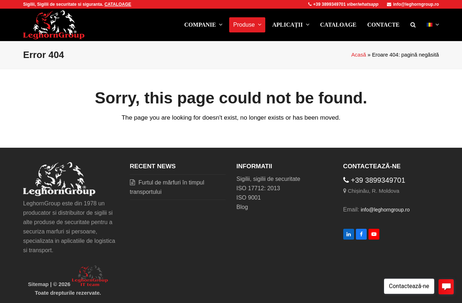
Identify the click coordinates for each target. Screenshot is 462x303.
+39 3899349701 (327, 4)
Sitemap (38, 284)
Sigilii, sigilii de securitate (268, 179)
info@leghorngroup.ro (413, 4)
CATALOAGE (117, 4)
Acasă (358, 55)
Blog (242, 207)
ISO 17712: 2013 (258, 188)
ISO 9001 (248, 198)
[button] (413, 25)
